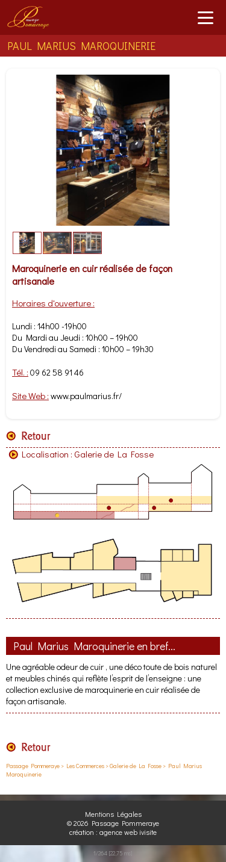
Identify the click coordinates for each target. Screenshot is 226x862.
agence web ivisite (128, 832)
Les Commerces (85, 766)
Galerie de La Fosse (114, 454)
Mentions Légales (113, 814)
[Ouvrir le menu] (205, 17)
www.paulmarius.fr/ (86, 396)
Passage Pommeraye (33, 766)
